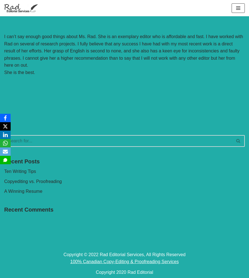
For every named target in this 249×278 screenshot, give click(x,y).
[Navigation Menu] (238, 8)
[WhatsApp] (5, 143)
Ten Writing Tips (20, 171)
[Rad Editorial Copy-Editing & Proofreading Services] (21, 8)
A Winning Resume (23, 191)
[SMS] (5, 160)
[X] (5, 126)
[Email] (5, 151)
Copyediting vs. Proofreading (33, 181)
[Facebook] (5, 118)
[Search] (118, 141)
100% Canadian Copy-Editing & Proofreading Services (124, 261)
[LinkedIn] (5, 135)
